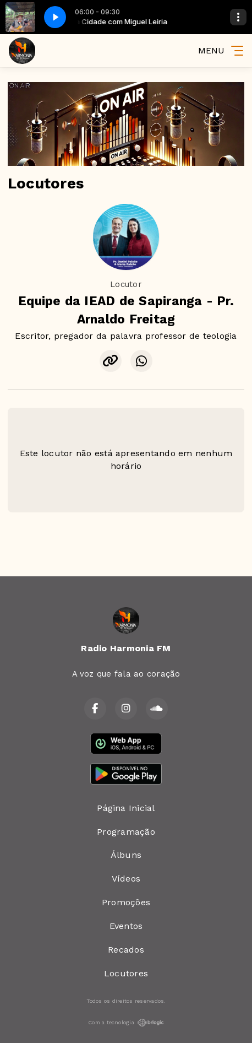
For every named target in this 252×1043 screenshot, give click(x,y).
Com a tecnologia (126, 1022)
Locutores (126, 973)
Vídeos (126, 878)
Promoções (126, 902)
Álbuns (126, 855)
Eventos (126, 926)
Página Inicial (126, 808)
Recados (126, 949)
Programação (126, 831)
